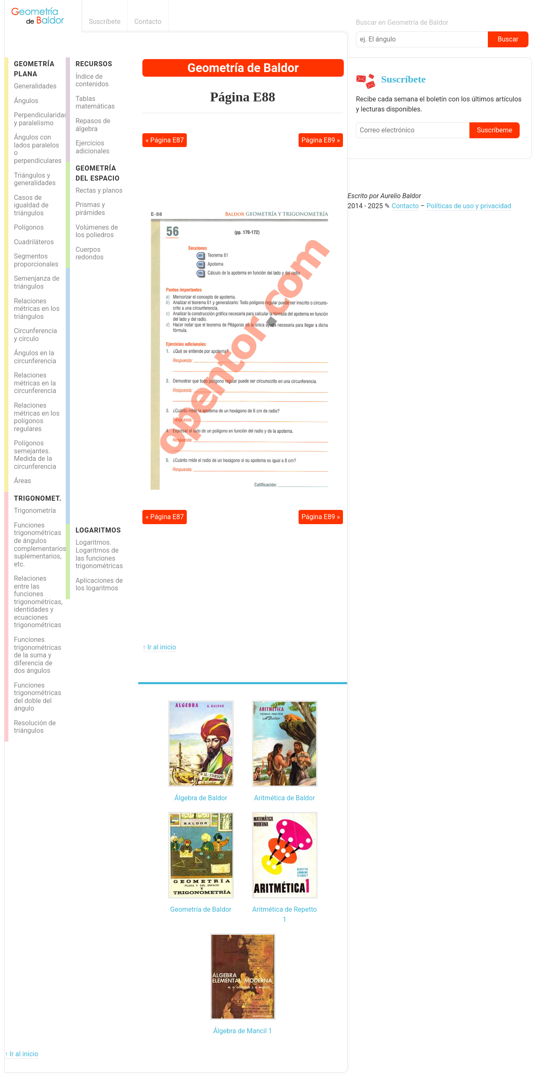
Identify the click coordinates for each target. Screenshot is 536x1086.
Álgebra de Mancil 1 (242, 1031)
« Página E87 (164, 140)
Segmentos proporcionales (36, 260)
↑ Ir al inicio (159, 647)
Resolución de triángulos (35, 727)
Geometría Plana (34, 69)
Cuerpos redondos (89, 253)
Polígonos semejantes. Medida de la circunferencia (35, 455)
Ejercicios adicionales (92, 147)
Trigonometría (35, 511)
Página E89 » (321, 140)
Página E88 (243, 96)
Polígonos (29, 227)
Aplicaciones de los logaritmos (99, 584)
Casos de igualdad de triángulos (31, 205)
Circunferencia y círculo (35, 335)
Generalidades (35, 86)
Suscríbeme (494, 130)
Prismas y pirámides (90, 209)
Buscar (507, 39)
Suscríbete (105, 22)
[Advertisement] (103, 394)
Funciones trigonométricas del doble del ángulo (37, 697)
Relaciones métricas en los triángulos (36, 309)
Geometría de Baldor (243, 68)
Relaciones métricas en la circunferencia (35, 383)
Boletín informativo (343, 21)
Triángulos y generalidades (35, 179)
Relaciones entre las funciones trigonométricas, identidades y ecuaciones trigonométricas (38, 601)
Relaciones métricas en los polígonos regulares (36, 417)
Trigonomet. (38, 498)
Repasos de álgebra (92, 125)
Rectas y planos (98, 190)
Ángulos (26, 101)
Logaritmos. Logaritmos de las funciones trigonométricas (99, 554)
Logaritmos (98, 530)
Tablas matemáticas (95, 103)
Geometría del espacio (97, 173)
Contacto (148, 22)
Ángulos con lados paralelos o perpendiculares (38, 149)
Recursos (93, 64)
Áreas (22, 481)
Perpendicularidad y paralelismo (39, 119)
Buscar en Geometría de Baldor (402, 22)
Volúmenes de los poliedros (96, 231)
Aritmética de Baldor (284, 798)
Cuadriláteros (34, 242)
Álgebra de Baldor (200, 798)
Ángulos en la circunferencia (35, 357)
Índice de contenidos (91, 80)
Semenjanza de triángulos (36, 282)
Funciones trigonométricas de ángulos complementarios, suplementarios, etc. (39, 544)
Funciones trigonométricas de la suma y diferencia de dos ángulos (37, 655)
